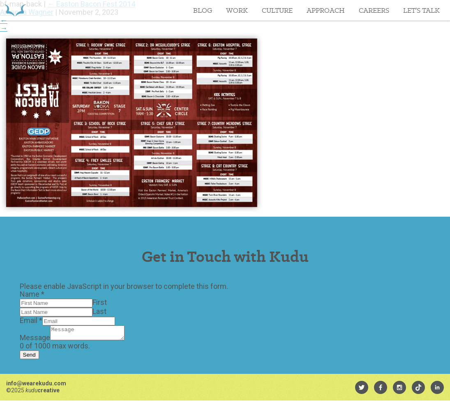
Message (35, 340)
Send (29, 357)
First (99, 302)
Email (31, 320)
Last (99, 311)
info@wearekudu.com (36, 385)
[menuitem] (361, 389)
